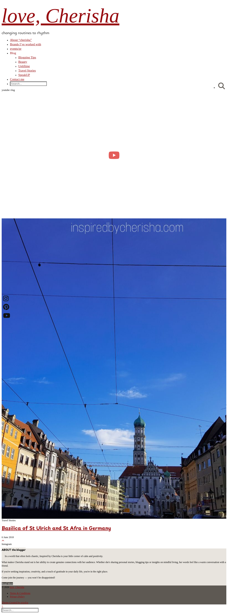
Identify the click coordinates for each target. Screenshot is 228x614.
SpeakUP (24, 75)
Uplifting (24, 66)
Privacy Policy (17, 596)
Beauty (22, 61)
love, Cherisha (60, 16)
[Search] (221, 86)
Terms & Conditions (20, 593)
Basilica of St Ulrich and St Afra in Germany (56, 529)
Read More (7, 583)
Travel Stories (27, 70)
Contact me (17, 79)
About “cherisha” (21, 40)
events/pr (15, 48)
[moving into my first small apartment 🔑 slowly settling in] (114, 155)
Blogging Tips (27, 57)
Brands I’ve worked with (25, 44)
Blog (13, 53)
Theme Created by (15, 602)
